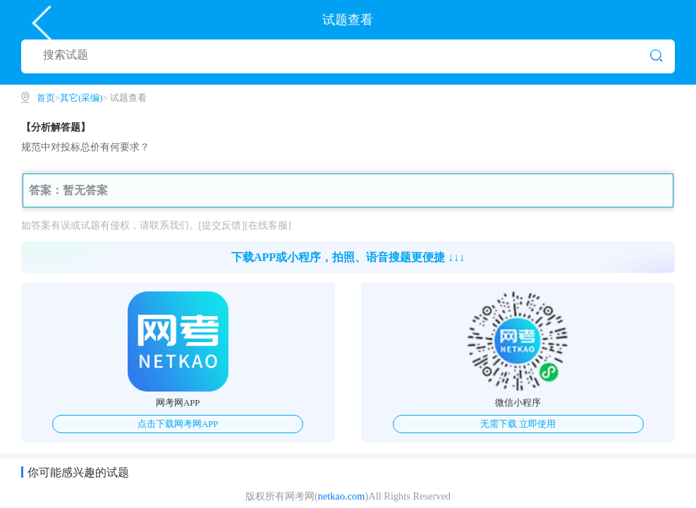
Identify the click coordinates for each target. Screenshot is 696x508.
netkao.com (341, 496)
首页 (46, 98)
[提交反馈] (222, 225)
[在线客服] (268, 225)
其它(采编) (81, 98)
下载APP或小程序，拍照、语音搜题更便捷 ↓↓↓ (348, 257)
